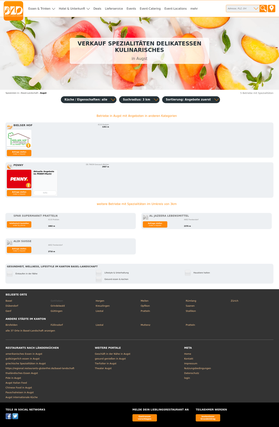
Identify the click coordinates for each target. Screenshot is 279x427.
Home (187, 353)
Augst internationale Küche (22, 397)
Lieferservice (114, 8)
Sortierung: (188, 99)
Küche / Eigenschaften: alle (86, 99)
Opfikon (145, 305)
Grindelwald (58, 305)
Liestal (100, 311)
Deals (97, 8)
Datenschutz (191, 373)
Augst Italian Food (16, 382)
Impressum (190, 363)
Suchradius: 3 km (136, 99)
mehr (194, 8)
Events (131, 8)
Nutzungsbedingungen (197, 368)
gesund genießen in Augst (110, 358)
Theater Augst (103, 368)
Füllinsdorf (57, 324)
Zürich (234, 300)
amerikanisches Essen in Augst (24, 353)
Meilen (144, 300)
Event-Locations (175, 8)
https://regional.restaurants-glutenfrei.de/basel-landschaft (40, 368)
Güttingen (57, 311)
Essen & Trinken (39, 8)
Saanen (190, 305)
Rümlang (191, 300)
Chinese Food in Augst (19, 387)
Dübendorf (12, 305)
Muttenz (145, 324)
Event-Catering (150, 8)
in (12, 93)
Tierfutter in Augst (105, 363)
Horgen (100, 300)
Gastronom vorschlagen (144, 417)
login (187, 378)
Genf (8, 311)
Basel (9, 300)
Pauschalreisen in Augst (20, 392)
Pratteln (145, 311)
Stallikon (191, 311)
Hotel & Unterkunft (72, 8)
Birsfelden (11, 324)
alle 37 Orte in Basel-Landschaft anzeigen (30, 330)
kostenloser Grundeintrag (208, 417)
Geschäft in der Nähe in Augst (112, 353)
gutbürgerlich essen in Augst (23, 358)
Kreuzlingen (103, 305)
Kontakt (188, 358)
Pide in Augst (13, 378)
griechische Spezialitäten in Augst (26, 363)
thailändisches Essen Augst (22, 373)
